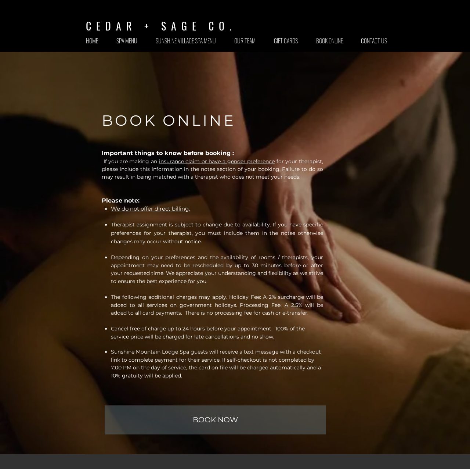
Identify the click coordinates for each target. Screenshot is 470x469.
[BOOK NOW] (215, 419)
